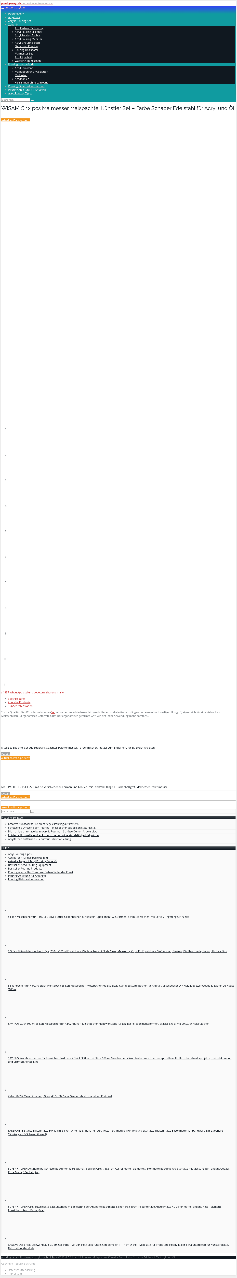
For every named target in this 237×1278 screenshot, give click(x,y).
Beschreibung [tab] (16, 699)
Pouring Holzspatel (26, 50)
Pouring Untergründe (21, 64)
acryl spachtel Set (44, 1257)
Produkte (25, 1257)
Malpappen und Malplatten (31, 71)
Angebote (14, 17)
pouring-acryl (9, 1257)
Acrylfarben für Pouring (29, 28)
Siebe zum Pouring (26, 46)
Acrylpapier (22, 79)
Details (5, 754)
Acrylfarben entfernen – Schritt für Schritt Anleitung (39, 839)
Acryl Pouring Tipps (20, 93)
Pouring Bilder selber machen (26, 86)
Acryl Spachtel (23, 57)
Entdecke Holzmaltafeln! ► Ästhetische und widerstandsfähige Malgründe (53, 835)
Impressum (15, 1273)
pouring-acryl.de (15, 7)
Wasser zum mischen (28, 61)
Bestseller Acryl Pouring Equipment (29, 865)
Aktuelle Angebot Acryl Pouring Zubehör (32, 861)
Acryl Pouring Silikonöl (28, 32)
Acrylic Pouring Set (19, 21)
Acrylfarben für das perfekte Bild (28, 857)
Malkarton (21, 75)
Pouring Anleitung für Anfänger (27, 90)
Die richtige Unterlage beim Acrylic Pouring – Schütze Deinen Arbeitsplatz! (53, 831)
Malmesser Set (24, 53)
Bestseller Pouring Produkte (25, 868)
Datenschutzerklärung (21, 1270)
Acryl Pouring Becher (27, 35)
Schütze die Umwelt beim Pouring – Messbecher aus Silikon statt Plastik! (52, 827)
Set (53, 712)
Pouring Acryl (16, 13)
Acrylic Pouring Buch (27, 42)
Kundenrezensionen (20, 706)
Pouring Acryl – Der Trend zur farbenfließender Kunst (40, 872)
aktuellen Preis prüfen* (15, 120)
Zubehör (13, 24)
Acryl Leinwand (24, 68)
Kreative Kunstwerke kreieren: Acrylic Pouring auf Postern (43, 824)
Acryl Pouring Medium (28, 39)
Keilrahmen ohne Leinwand (31, 82)
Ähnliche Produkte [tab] (19, 702)
